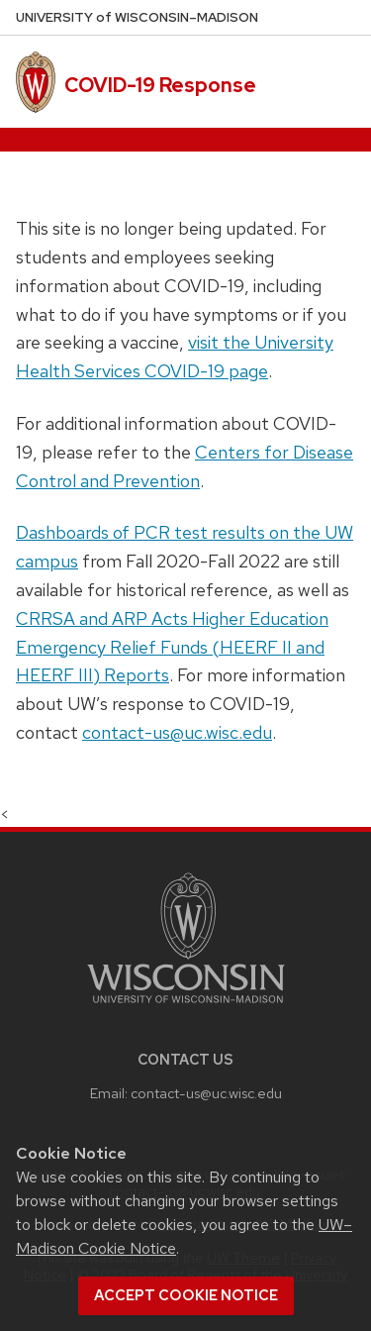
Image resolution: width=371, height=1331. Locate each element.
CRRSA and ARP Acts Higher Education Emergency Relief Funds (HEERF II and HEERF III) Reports (172, 647)
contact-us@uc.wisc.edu (177, 732)
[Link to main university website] (186, 1006)
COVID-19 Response (160, 85)
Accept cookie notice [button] (186, 1295)
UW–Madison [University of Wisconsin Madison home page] (137, 17)
